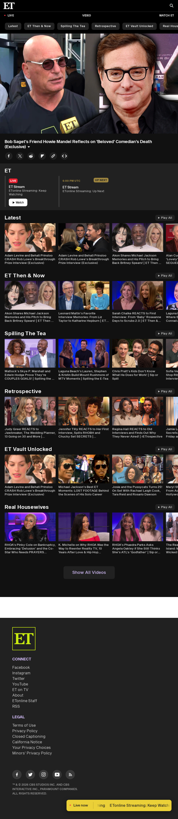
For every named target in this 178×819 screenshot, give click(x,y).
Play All (165, 218)
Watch (18, 202)
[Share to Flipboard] (42, 157)
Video (86, 15)
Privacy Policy (25, 731)
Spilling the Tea (73, 26)
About (17, 695)
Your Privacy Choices (31, 747)
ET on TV (20, 690)
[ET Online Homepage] (10, 6)
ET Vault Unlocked (139, 26)
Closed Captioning (28, 736)
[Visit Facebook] (17, 775)
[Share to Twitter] (20, 157)
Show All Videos (89, 572)
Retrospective (105, 26)
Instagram (21, 673)
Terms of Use (24, 725)
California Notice (27, 742)
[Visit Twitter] (30, 775)
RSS (16, 706)
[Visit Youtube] (57, 775)
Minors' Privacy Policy (32, 753)
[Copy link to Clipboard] (53, 157)
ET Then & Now (39, 26)
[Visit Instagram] (43, 775)
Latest (13, 26)
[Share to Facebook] (9, 157)
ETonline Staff (24, 701)
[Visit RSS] (70, 775)
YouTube (20, 684)
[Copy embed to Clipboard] (64, 157)
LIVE (11, 15)
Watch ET (166, 15)
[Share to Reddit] (31, 157)
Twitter (18, 678)
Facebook (21, 667)
